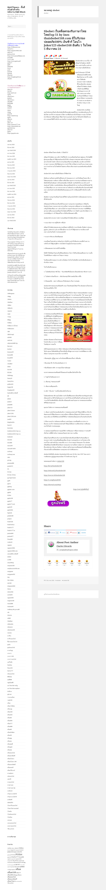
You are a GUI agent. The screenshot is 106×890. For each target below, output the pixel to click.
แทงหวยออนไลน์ (11, 826)
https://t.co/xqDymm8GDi (52, 480)
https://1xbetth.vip (12, 116)
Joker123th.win (11, 416)
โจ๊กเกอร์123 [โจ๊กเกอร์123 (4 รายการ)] (10, 883)
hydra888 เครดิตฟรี (12, 393)
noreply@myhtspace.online (67, 550)
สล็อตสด (9, 750)
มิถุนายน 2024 (11, 209)
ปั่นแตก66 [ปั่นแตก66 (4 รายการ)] (17, 866)
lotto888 (9, 443)
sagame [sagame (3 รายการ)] (9, 859)
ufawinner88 (11, 630)
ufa (8, 612)
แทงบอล (9, 820)
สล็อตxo (9, 741)
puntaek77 (10, 536)
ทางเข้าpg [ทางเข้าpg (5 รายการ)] (22, 862)
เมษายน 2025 (11, 179)
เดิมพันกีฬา (10, 802)
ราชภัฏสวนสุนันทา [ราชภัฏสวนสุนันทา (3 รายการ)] (11, 869)
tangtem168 (10, 600)
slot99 (9, 94)
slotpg (9, 112)
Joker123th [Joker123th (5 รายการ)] (17, 852)
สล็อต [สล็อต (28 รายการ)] (18, 869)
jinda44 (9, 98)
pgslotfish (10, 510)
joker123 (9, 52)
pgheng (9, 486)
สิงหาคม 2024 (11, 203)
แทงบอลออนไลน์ (11, 823)
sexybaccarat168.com (13, 568)
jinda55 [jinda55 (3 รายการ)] (21, 850)
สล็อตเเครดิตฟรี (11, 764)
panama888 (10, 463)
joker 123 (10, 123)
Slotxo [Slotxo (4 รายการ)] (16, 860)
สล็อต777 (9, 723)
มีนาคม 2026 (10, 147)
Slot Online (10, 580)
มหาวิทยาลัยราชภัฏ (12, 685)
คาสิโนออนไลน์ (11, 639)
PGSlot (9, 495)
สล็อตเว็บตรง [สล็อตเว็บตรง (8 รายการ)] (11, 881)
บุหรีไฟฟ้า (10, 662)
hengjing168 (10, 390)
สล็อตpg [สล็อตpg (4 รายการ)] (15, 875)
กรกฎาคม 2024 (11, 206)
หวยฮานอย (10, 785)
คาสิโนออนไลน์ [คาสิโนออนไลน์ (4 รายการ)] (16, 862)
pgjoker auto (11, 489)
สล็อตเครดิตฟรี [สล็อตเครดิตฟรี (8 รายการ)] (12, 879)
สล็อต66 (9, 78)
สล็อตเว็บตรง (10, 96)
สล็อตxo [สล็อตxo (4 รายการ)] (20, 875)
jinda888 (9, 404)
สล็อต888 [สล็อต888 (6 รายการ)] (10, 875)
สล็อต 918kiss (11, 706)
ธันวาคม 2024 (11, 191)
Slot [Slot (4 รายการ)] (14, 860)
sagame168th (11, 548)
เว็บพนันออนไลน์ (11, 814)
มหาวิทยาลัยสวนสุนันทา (13, 688)
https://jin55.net (11, 93)
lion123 (9, 425)
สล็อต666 (9, 720)
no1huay (9, 451)
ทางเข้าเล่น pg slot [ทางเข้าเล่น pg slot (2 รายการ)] (10, 864)
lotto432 (9, 440)
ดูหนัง (8, 70)
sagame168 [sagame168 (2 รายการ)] (13, 859)
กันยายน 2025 (11, 165)
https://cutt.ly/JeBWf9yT (81, 489)
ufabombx (10, 624)
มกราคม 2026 (11, 153)
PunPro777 (10, 527)
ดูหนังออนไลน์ (11, 54)
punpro (9, 519)
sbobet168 (60, 461)
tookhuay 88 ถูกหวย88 (13, 609)
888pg (9, 320)
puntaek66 (10, 533)
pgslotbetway (11, 128)
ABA (8, 331)
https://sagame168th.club (14, 50)
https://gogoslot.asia (13, 133)
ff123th (9, 372)
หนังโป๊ (9, 779)
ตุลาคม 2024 (10, 197)
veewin (9, 633)
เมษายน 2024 (11, 215)
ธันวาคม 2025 (11, 156)
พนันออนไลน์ (10, 674)
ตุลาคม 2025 (10, 162)
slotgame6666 (11, 586)
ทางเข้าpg (10, 650)
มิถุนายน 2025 (11, 174)
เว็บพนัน (9, 811)
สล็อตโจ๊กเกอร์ (11, 770)
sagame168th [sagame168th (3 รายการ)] (18, 859)
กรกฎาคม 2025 (11, 171)
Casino (9, 361)
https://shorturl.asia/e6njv (52, 485)
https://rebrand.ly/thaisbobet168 (55, 471)
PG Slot (9, 472)
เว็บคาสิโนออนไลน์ (12, 805)
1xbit (8, 314)
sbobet (9, 557)
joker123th (10, 413)
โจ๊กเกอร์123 (10, 829)
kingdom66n (10, 422)
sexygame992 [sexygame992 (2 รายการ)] (10, 860)
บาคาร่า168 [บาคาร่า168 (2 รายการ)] (22, 864)
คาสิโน (9, 636)
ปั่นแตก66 (10, 668)
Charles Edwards (64, 546)
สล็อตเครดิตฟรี (11, 756)
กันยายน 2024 (11, 200)
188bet (9, 305)
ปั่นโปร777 (10, 671)
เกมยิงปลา (10, 791)
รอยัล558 (9, 700)
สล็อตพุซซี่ (10, 744)
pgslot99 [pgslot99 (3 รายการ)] (9, 857)
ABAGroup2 (10, 334)
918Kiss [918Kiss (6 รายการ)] (21, 848)
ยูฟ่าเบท (9, 694)
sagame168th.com (12, 551)
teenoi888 (10, 603)
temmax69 (10, 606)
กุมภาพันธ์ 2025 (11, 185)
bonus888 (10, 355)
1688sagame (10, 293)
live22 (9, 68)
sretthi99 (10, 595)
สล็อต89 (9, 729)
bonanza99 (10, 352)
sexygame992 (11, 574)
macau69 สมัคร (11, 448)
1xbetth (9, 311)
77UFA (9, 317)
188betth (9, 308)
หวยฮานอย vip (11, 788)
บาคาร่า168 (10, 59)
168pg (9, 296)
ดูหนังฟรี (9, 71)
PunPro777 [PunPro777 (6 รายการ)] (15, 857)
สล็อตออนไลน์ (11, 753)
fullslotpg (10, 66)
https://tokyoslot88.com (13, 126)
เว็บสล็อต (9, 817)
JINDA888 (10, 103)
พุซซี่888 (9, 107)
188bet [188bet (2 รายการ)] (13, 848)
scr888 (9, 560)
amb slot (9, 340)
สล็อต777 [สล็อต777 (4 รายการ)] (18, 872)
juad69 (9, 419)
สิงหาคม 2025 (11, 168)
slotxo (9, 110)
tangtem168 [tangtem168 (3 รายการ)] (21, 860)
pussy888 (10, 57)
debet (9, 366)
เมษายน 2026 (11, 144)
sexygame (10, 571)
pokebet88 (10, 516)
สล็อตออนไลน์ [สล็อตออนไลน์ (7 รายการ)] (11, 877)
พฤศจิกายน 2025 (11, 159)
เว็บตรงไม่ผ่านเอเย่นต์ (12, 808)
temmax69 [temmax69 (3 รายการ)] (9, 862)
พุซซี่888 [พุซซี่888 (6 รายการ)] (22, 867)
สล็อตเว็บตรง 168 (11, 761)
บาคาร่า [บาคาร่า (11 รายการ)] (17, 864)
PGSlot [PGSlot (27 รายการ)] (19, 854)
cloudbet (9, 364)
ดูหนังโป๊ (9, 114)
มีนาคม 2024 (10, 217)
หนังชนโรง (10, 49)
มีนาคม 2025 (10, 182)
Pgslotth (9, 513)
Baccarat (9, 346)
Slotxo (9, 589)
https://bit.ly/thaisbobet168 (53, 466)
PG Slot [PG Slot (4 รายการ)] (13, 854)
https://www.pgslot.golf (14, 61)
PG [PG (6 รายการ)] (21, 852)
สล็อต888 (9, 101)
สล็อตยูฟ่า (10, 747)
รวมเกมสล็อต (10, 697)
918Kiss (9, 323)
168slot (9, 299)
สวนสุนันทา (10, 773)
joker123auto (11, 410)
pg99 (8, 64)
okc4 (8, 457)
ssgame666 (10, 598)
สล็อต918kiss (10, 732)
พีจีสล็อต (9, 677)
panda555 (10, 466)
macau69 (10, 445)
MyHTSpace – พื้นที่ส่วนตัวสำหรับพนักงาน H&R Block (16, 9)
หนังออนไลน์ (10, 776)
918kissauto (10, 328)
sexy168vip (10, 562)
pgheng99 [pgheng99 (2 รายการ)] (9, 854)
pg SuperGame (11, 478)
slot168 (9, 91)
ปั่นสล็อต (9, 665)
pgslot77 (9, 63)
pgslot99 (9, 507)
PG (8, 469)
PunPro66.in (10, 524)
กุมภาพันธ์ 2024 (11, 220)
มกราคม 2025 (11, 188)
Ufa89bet (10, 621)
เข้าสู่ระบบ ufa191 (12, 794)
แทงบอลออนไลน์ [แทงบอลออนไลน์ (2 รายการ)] (19, 881)
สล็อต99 (9, 735)
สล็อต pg (9, 709)
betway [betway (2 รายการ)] (8, 850)
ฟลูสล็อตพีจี (10, 682)
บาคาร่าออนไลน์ (11, 659)
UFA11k (9, 615)
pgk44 (9, 492)
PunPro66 (10, 521)
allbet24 (9, 119)
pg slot (9, 121)
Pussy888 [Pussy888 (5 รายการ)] (21, 857)
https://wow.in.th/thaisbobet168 (54, 475)
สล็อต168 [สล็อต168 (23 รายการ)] (11, 872)
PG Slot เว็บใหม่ (11, 475)
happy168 (10, 387)
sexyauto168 (10, 565)
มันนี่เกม (9, 691)
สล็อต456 (9, 715)
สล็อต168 (9, 75)
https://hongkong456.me (14, 77)
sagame (9, 545)
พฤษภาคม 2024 (11, 212)
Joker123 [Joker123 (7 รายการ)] (10, 852)
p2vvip (9, 460)
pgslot (9, 105)
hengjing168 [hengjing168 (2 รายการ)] (17, 850)
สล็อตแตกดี (10, 767)
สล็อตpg (9, 738)
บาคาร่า (9, 108)
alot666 (9, 337)
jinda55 (9, 402)
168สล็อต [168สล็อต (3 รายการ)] (9, 848)
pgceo (9, 483)
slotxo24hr (10, 592)
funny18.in (10, 381)
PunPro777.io (11, 530)
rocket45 (9, 542)
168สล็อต (9, 302)
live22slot (10, 428)
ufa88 (9, 618)
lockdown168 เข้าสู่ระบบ (14, 431)
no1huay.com (11, 454)
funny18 (9, 378)
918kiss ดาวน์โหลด (12, 325)
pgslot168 (10, 498)
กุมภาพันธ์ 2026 (11, 150)
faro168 (9, 369)
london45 (10, 437)
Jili (8, 396)
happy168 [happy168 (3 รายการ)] (13, 850)
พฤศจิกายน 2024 (11, 194)
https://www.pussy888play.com (16, 56)
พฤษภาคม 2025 (11, 177)
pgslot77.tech (11, 504)
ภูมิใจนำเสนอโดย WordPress (51, 594)
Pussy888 (10, 539)
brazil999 (10, 358)
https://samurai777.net (13, 124)
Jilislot (9, 399)
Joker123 (9, 407)
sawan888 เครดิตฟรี (12, 554)
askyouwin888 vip (12, 343)
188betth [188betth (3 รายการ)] (16, 848)
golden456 (10, 384)
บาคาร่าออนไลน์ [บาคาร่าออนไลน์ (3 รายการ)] (10, 866)
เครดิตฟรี (9, 799)
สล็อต (8, 703)
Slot (8, 577)
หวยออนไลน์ (10, 782)
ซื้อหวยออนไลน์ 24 (12, 641)
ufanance (10, 627)
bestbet (9, 349)
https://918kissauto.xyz (13, 47)
